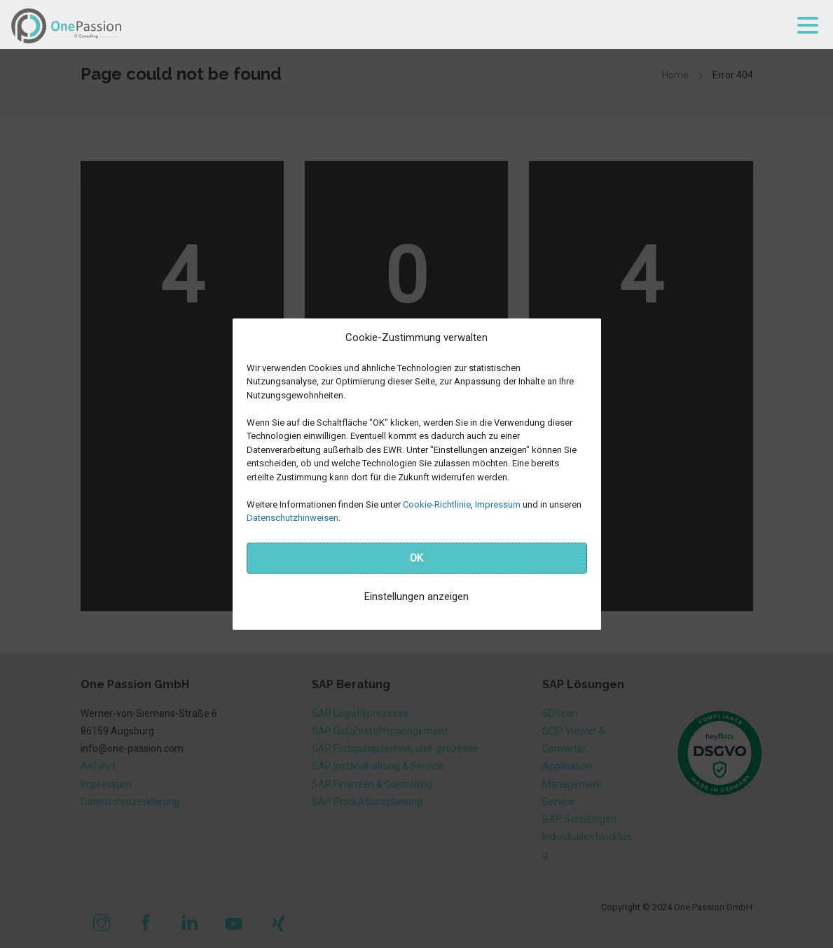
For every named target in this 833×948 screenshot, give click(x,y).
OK (416, 558)
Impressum (498, 504)
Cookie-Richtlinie (437, 504)
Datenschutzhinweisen (292, 518)
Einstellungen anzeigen (416, 596)
